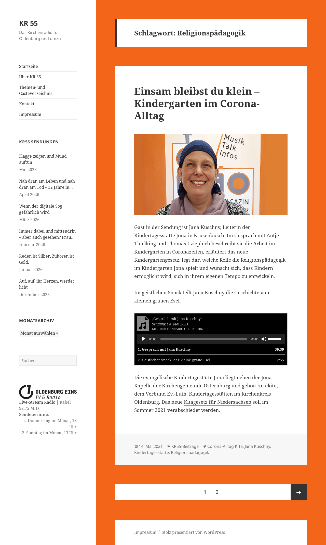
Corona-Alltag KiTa (225, 446)
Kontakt (26, 104)
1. (164, 349)
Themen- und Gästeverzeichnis (35, 90)
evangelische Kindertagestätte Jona (183, 377)
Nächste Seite (299, 492)
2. (174, 360)
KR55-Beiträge (185, 446)
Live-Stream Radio (37, 402)
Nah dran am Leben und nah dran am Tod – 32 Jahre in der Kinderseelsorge (47, 184)
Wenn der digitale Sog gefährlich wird (40, 209)
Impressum (30, 114)
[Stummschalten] (263, 338)
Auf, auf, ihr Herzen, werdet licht (46, 284)
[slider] (203, 339)
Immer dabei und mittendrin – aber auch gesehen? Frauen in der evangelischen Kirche (47, 234)
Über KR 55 (30, 77)
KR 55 (28, 23)
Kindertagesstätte (151, 452)
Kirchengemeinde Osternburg (196, 385)
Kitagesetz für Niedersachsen (217, 402)
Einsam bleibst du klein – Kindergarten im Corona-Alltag (197, 103)
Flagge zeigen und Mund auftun (43, 159)
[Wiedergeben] (143, 338)
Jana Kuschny (257, 446)
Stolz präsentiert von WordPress (193, 532)
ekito (271, 385)
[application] (211, 339)
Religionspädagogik (190, 452)
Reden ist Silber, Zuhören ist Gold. (46, 259)
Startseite (28, 66)
